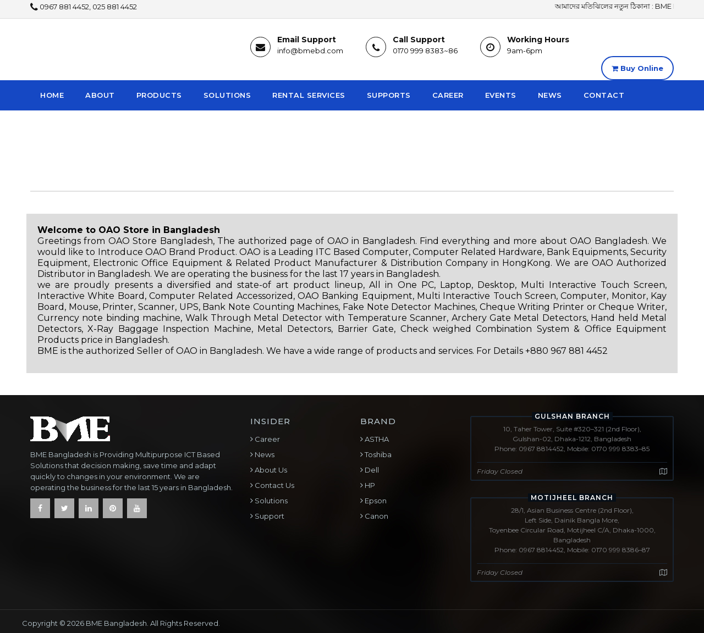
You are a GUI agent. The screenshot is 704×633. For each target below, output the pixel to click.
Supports (389, 95)
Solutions (227, 95)
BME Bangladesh (116, 623)
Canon (375, 516)
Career (448, 95)
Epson (375, 500)
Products (159, 95)
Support (268, 516)
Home (52, 95)
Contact (604, 95)
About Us (270, 469)
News (550, 95)
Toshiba (377, 454)
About (100, 95)
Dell (371, 469)
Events (500, 95)
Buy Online (637, 68)
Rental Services (308, 95)
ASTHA (376, 439)
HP (369, 485)
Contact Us (273, 485)
